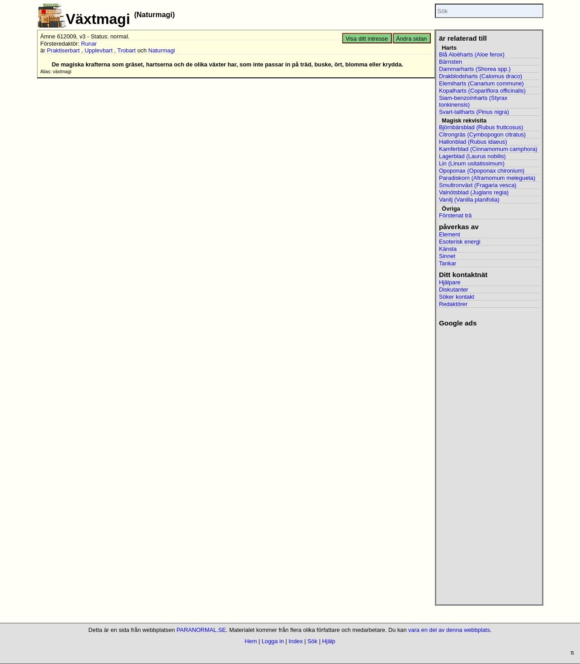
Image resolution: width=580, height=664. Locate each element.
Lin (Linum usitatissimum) (472, 163)
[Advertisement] (489, 462)
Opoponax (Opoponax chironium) (481, 170)
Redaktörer (453, 304)
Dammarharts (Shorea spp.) (475, 69)
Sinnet (447, 256)
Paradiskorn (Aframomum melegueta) (487, 177)
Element (449, 234)
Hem (251, 641)
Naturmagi (161, 50)
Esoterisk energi (460, 241)
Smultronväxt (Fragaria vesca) (477, 185)
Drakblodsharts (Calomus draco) (480, 76)
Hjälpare (450, 282)
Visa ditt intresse (366, 38)
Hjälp (328, 641)
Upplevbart (99, 50)
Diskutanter (453, 289)
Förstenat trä (455, 215)
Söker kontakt (456, 296)
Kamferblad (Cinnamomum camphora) (488, 149)
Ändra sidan (411, 38)
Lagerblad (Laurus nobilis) (472, 156)
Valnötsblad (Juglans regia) (474, 192)
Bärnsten (450, 61)
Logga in (273, 641)
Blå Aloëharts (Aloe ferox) (472, 54)
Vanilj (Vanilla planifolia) (469, 199)
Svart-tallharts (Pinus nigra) (474, 111)
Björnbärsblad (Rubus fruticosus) (481, 127)
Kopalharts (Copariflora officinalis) (482, 90)
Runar (89, 43)
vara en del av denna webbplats (449, 629)
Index (295, 641)
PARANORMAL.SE (201, 629)
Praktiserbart (63, 50)
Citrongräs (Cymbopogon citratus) (482, 134)
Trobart (126, 50)
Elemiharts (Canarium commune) (481, 83)
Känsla (448, 248)
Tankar (447, 263)
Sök (312, 641)
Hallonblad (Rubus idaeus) (473, 141)
